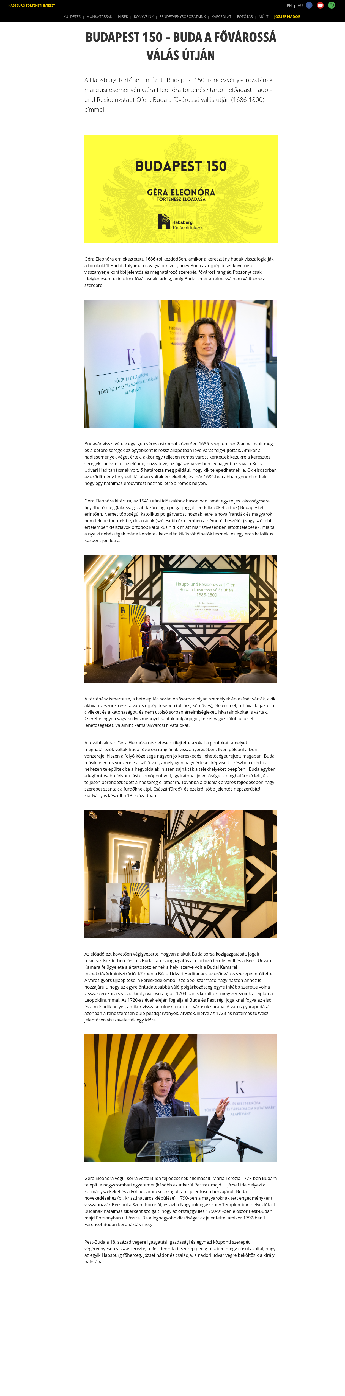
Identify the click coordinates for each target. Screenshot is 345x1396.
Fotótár (245, 16)
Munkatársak (99, 16)
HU (300, 5)
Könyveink (144, 16)
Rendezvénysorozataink (182, 16)
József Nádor (287, 16)
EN (289, 5)
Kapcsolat (221, 16)
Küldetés (72, 16)
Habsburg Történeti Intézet (31, 5)
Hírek (123, 16)
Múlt (263, 16)
